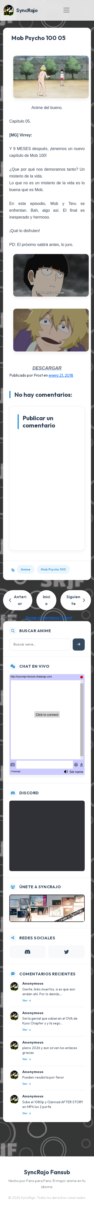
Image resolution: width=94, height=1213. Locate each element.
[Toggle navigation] (66, 10)
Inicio (46, 600)
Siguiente (75, 600)
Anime (25, 569)
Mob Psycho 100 (53, 569)
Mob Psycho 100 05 (38, 38)
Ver (26, 1000)
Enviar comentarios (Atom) (49, 617)
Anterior (17, 600)
